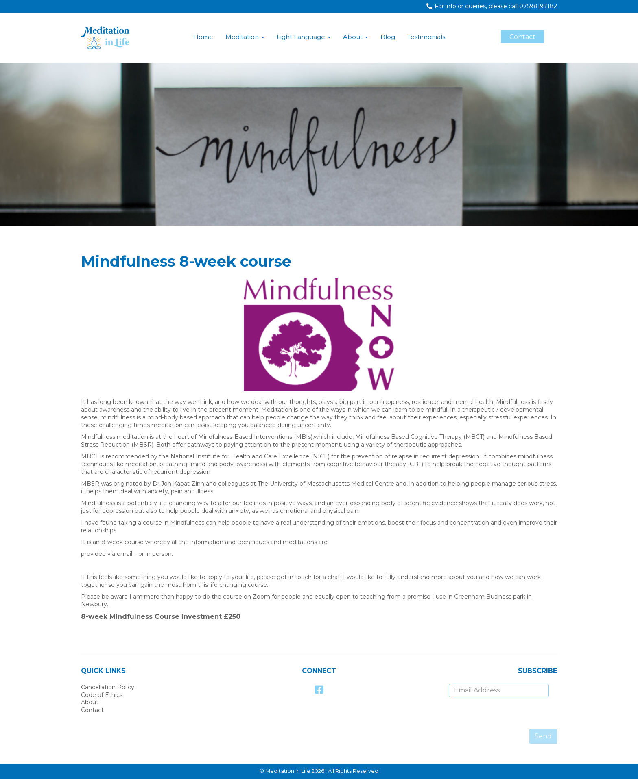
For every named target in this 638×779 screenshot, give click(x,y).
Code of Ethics (101, 695)
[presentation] (487, 713)
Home (203, 37)
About (355, 37)
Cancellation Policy (107, 687)
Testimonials (426, 37)
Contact (92, 710)
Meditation (244, 37)
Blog (387, 37)
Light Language (304, 37)
